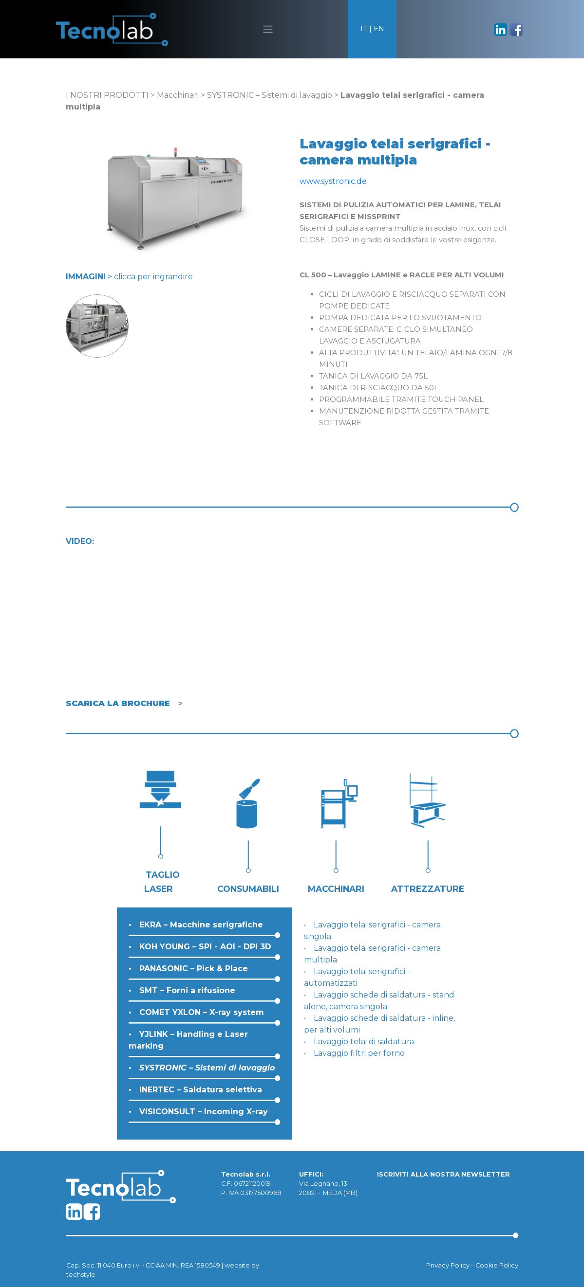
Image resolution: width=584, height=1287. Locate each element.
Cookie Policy (496, 1265)
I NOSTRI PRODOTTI (107, 95)
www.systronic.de (333, 181)
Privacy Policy (448, 1265)
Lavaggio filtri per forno (359, 1053)
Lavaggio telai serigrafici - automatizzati (357, 977)
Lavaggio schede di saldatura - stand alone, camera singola (379, 1000)
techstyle (80, 1274)
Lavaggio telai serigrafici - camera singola (372, 930)
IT (363, 28)
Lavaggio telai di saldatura (364, 1041)
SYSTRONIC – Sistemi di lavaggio (269, 95)
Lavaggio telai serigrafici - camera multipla (372, 953)
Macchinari (178, 95)
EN (379, 28)
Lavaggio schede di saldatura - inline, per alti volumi (379, 1024)
